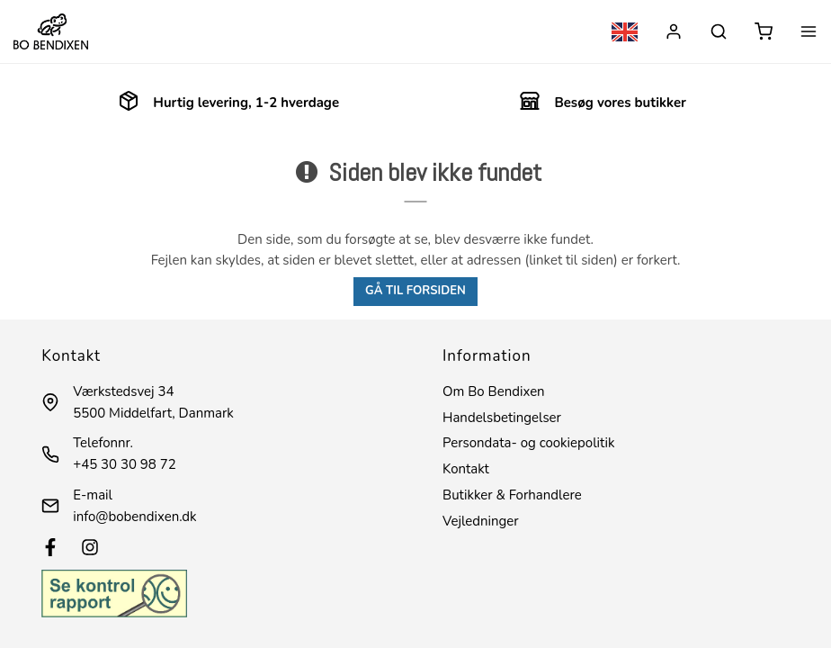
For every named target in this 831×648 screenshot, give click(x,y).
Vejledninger (480, 521)
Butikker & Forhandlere (512, 495)
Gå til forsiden (415, 291)
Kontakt (465, 469)
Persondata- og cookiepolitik (528, 443)
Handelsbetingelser (501, 418)
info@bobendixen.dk (134, 517)
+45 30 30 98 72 (124, 464)
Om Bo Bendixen (493, 391)
